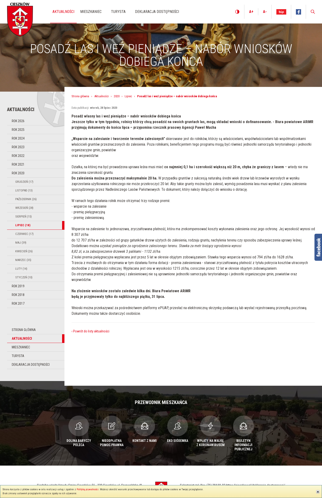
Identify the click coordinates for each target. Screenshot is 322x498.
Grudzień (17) (24, 181)
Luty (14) (21, 268)
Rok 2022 (18, 156)
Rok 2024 (18, 138)
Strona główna (24, 330)
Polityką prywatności (88, 489)
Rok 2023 (18, 147)
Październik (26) (26, 199)
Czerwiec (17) (24, 234)
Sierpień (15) (23, 216)
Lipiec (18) (22, 225)
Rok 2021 (18, 164)
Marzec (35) (23, 260)
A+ (251, 11)
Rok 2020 (18, 173)
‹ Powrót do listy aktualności (90, 331)
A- (265, 11)
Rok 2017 (18, 303)
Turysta (18, 356)
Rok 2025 (18, 130)
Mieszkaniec (21, 347)
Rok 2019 (18, 286)
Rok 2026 (18, 121)
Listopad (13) (24, 190)
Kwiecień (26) (24, 251)
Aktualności (22, 338)
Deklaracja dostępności (31, 364)
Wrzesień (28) (24, 208)
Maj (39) (20, 242)
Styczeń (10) (23, 277)
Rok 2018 (18, 295)
